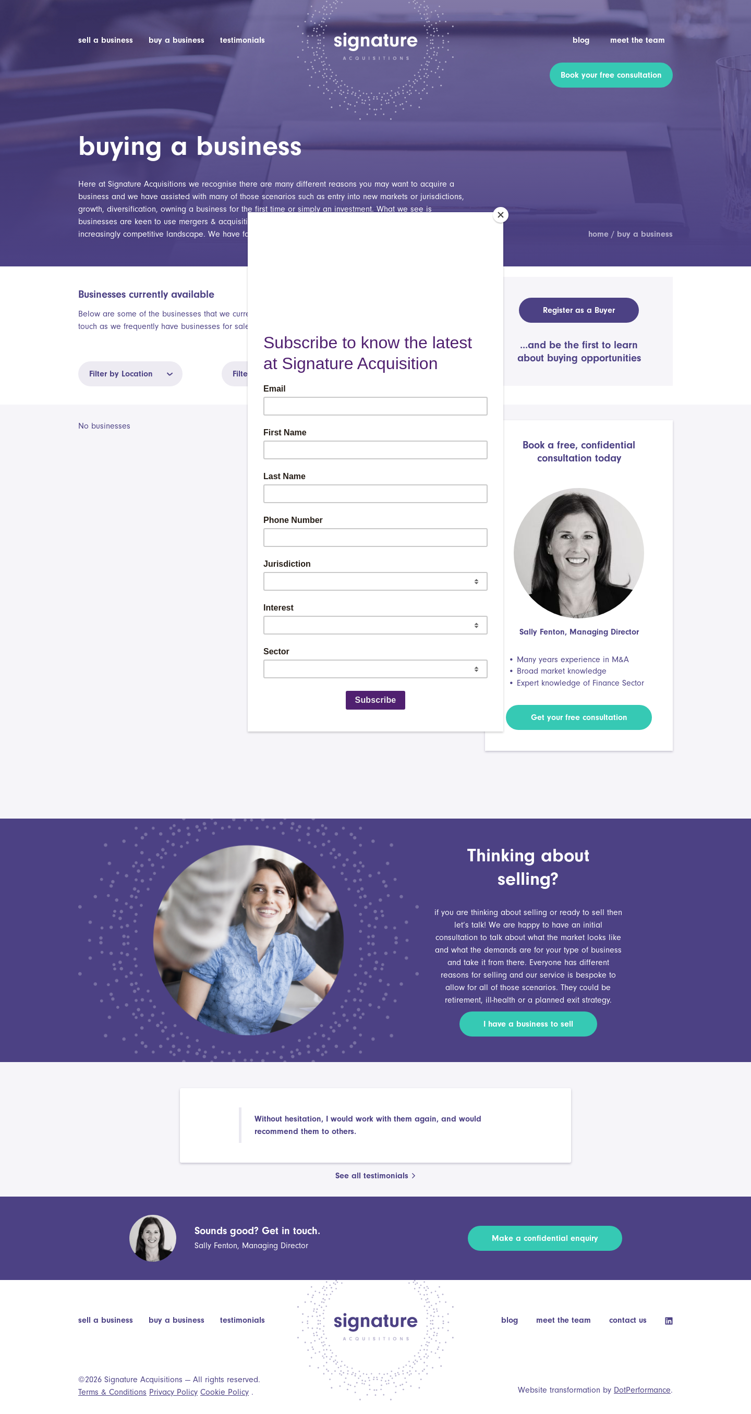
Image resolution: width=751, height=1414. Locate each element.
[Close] (500, 215)
